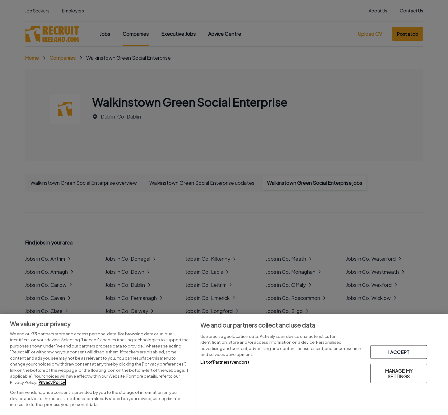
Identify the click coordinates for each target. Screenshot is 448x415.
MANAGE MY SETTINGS (399, 373)
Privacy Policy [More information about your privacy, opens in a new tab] (52, 382)
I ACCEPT (398, 352)
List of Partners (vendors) (224, 362)
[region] (224, 364)
